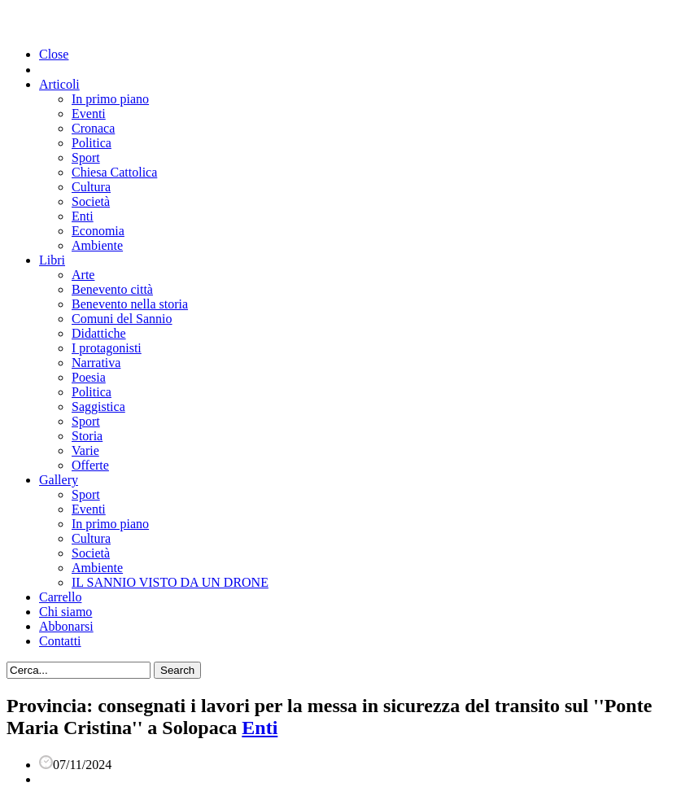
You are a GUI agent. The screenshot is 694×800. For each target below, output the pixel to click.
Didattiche (99, 333)
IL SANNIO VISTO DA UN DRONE (170, 582)
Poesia (89, 377)
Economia (98, 231)
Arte (83, 275)
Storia (87, 436)
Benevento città (112, 289)
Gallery (58, 480)
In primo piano (110, 99)
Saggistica (98, 406)
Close (53, 54)
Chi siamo (65, 612)
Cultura (91, 187)
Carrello (60, 597)
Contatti (60, 641)
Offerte (90, 465)
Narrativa (96, 362)
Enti (83, 216)
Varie (85, 450)
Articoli (59, 84)
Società (91, 201)
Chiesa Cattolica (114, 172)
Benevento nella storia (130, 304)
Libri (52, 260)
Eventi (89, 113)
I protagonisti (107, 348)
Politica (91, 143)
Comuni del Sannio (122, 319)
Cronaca (93, 128)
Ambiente (97, 245)
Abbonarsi (66, 626)
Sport (86, 157)
